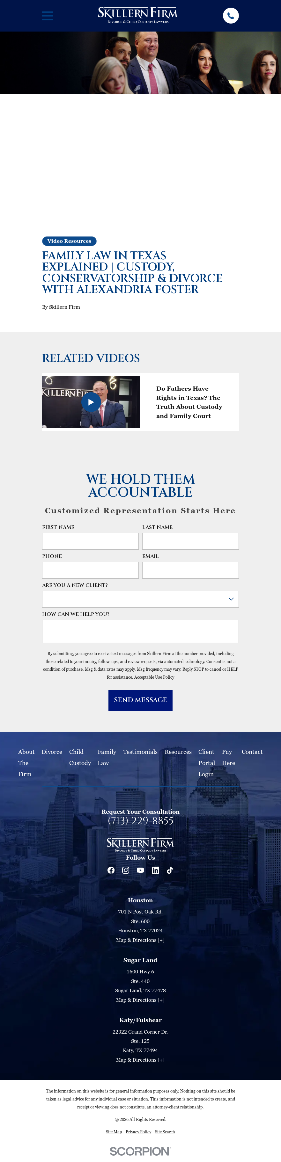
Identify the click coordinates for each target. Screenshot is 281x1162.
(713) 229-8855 (140, 821)
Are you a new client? (75, 585)
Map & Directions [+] (140, 940)
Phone (52, 556)
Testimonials (140, 751)
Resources (178, 751)
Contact (252, 751)
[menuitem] (114, 1132)
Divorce (51, 751)
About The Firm (26, 763)
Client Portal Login (206, 763)
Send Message (140, 700)
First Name (58, 527)
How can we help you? (75, 614)
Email (150, 556)
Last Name (157, 527)
